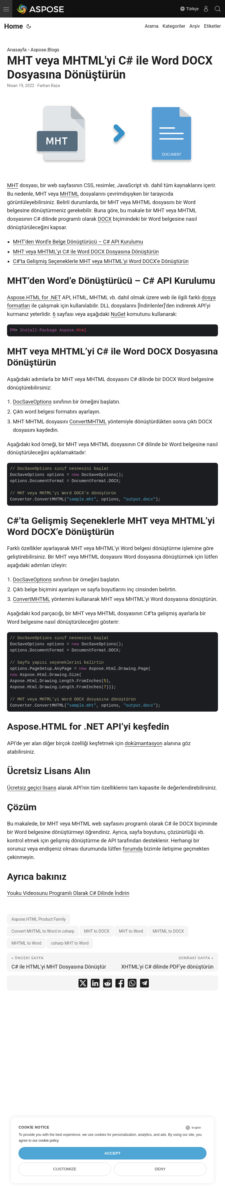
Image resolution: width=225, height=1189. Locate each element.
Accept (112, 1153)
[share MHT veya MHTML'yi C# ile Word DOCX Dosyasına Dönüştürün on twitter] (83, 984)
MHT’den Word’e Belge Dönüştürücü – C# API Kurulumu (78, 242)
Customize (64, 1169)
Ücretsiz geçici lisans (31, 788)
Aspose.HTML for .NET (34, 297)
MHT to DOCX (96, 931)
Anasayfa (17, 50)
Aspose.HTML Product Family (38, 919)
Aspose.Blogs (44, 50)
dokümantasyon (144, 743)
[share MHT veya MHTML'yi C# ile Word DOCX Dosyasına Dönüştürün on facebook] (119, 984)
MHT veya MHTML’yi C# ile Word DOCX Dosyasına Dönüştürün (86, 251)
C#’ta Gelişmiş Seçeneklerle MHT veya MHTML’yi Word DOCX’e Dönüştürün (101, 261)
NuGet (118, 314)
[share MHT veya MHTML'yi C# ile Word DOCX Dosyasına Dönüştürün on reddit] (107, 984)
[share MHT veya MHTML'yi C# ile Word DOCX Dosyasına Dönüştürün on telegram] (144, 984)
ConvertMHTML (88, 421)
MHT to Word (131, 931)
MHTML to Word (26, 943)
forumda (133, 849)
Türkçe (189, 8)
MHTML (69, 194)
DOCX (105, 219)
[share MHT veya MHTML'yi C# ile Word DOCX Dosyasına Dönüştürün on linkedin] (95, 984)
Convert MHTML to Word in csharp (42, 931)
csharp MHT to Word (69, 943)
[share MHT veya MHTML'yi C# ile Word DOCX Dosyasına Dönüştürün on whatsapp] (132, 984)
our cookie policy (46, 1140)
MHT (12, 185)
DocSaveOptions (32, 402)
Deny (160, 1169)
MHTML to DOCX (168, 931)
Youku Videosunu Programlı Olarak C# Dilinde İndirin (68, 893)
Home (13, 26)
